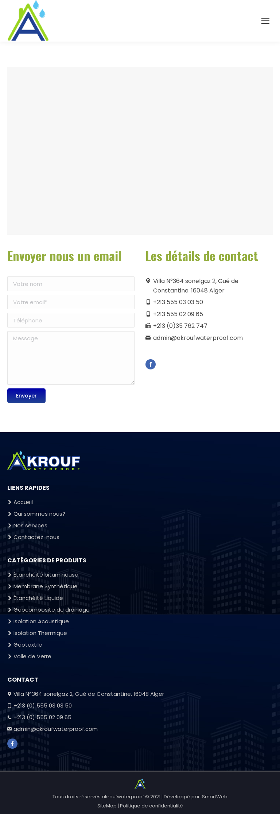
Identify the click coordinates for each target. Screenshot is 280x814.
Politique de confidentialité (151, 805)
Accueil (23, 502)
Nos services (30, 525)
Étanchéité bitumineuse (45, 574)
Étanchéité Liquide (38, 598)
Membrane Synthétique (45, 586)
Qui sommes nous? (39, 514)
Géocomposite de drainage (51, 609)
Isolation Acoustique (41, 621)
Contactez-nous (36, 537)
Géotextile (27, 644)
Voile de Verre (32, 656)
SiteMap (107, 805)
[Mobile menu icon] (265, 20)
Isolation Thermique (40, 633)
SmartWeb (215, 796)
